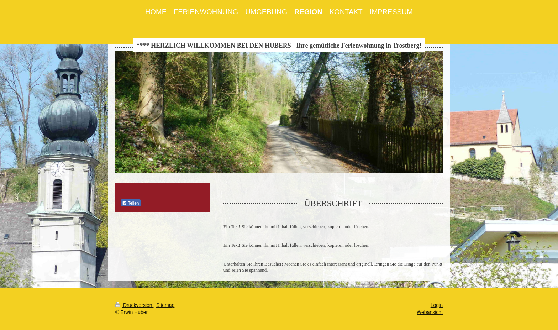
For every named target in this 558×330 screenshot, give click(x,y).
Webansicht (430, 312)
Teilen (130, 203)
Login (437, 305)
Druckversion (134, 305)
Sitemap (165, 305)
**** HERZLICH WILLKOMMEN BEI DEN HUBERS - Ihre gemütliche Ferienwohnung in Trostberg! (279, 45)
